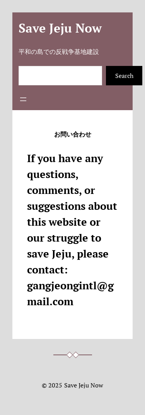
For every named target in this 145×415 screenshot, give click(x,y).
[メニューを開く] (23, 99)
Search (124, 75)
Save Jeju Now (60, 28)
